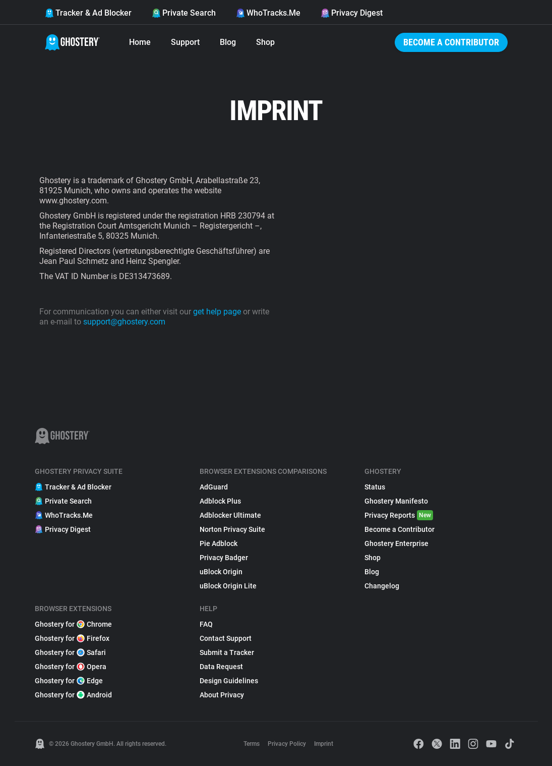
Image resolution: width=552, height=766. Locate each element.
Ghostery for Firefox (72, 638)
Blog (228, 42)
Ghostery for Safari (70, 652)
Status (374, 487)
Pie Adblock (218, 543)
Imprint (323, 743)
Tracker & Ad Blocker (88, 13)
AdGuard (214, 487)
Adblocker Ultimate (230, 515)
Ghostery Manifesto (396, 501)
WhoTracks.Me (268, 13)
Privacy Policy (287, 743)
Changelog (381, 586)
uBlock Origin (221, 572)
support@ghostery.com (124, 321)
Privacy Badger (224, 558)
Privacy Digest (352, 13)
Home (140, 42)
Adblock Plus (220, 501)
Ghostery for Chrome (73, 624)
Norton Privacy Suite (232, 529)
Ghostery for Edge (69, 681)
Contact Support (226, 638)
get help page (217, 311)
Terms (251, 743)
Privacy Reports (398, 515)
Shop (265, 42)
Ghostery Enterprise (396, 543)
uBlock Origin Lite (228, 586)
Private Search (184, 13)
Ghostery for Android (73, 695)
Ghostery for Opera (70, 667)
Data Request (221, 667)
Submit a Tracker (227, 652)
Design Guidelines (229, 681)
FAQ (206, 624)
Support (185, 42)
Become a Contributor (451, 42)
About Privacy (222, 695)
